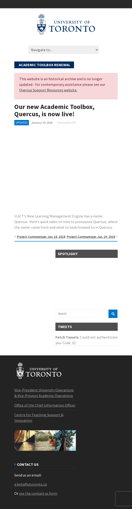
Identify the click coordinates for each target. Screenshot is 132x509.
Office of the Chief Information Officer (44, 405)
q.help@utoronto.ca (30, 484)
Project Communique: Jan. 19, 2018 (91, 237)
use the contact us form (38, 493)
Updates (21, 123)
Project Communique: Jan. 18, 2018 (41, 237)
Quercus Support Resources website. (48, 90)
